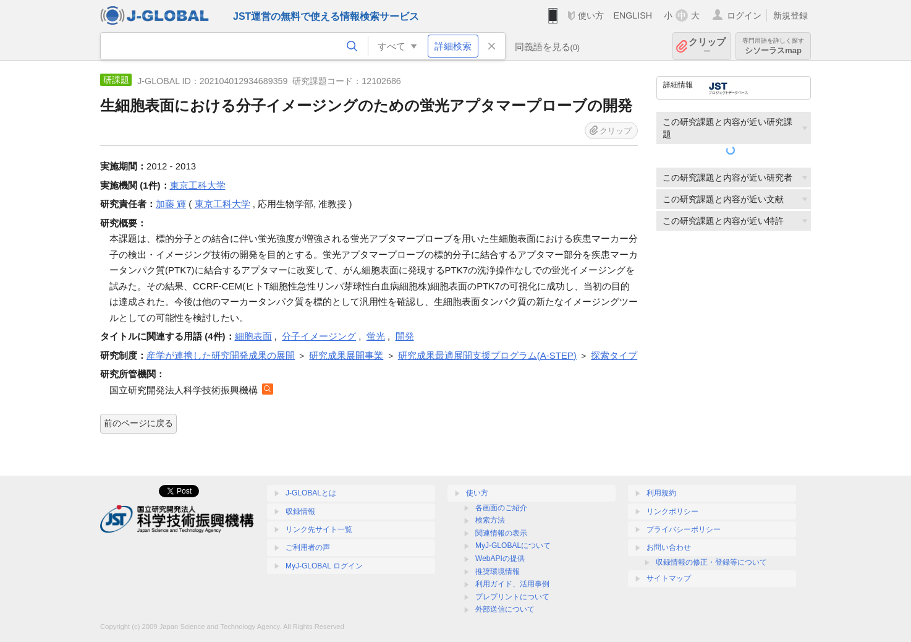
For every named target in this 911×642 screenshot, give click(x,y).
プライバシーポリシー (683, 529)
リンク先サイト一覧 (319, 529)
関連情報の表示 (501, 533)
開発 (405, 336)
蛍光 (376, 336)
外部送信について (505, 609)
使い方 (591, 15)
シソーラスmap (773, 46)
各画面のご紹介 (501, 507)
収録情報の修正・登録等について (711, 562)
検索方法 (490, 520)
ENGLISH (632, 15)
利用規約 (661, 493)
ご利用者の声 (308, 547)
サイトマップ (668, 578)
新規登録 (790, 15)
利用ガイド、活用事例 (512, 584)
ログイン (744, 15)
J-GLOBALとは (311, 493)
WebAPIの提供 (500, 558)
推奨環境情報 (497, 571)
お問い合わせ (668, 547)
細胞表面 (253, 336)
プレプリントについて (512, 597)
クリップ (707, 46)
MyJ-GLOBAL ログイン (324, 566)
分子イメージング (319, 336)
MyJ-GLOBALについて (513, 545)
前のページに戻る (138, 423)
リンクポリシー (672, 511)
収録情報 (300, 511)
